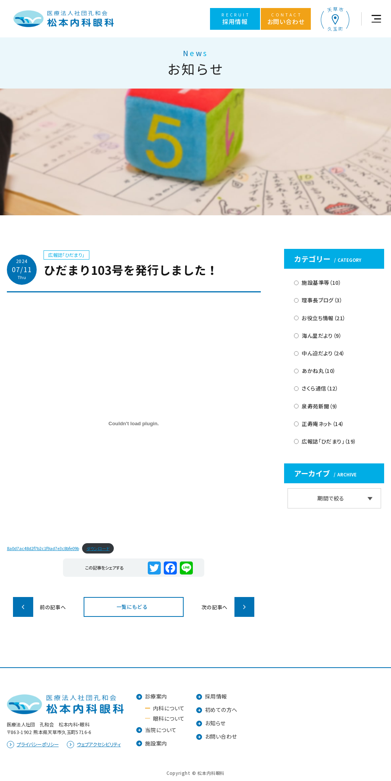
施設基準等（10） (321, 282)
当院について (161, 730)
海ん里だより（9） (322, 335)
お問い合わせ (221, 736)
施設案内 (156, 743)
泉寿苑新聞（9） (320, 406)
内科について (169, 708)
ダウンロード (98, 548)
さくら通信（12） (320, 388)
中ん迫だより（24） (323, 353)
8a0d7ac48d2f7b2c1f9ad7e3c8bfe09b (43, 548)
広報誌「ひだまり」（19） (329, 441)
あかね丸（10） (319, 370)
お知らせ (215, 723)
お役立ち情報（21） (324, 318)
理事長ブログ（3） (322, 300)
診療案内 (156, 696)
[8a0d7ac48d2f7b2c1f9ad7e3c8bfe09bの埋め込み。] (134, 423)
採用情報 (216, 696)
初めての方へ (221, 709)
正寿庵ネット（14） (323, 424)
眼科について (169, 718)
